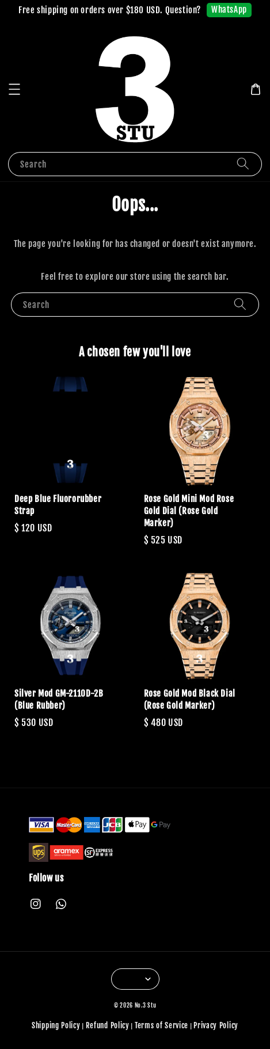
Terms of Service (161, 1025)
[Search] (243, 164)
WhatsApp (229, 9)
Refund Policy (108, 1025)
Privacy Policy (215, 1025)
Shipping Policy (56, 1025)
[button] (14, 89)
